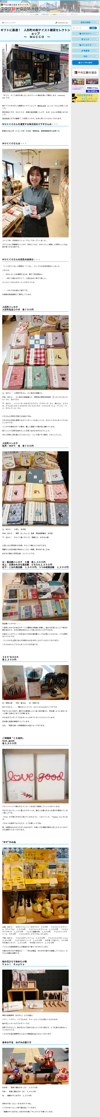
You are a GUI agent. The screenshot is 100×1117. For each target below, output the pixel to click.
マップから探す (85, 62)
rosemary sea (62, 22)
